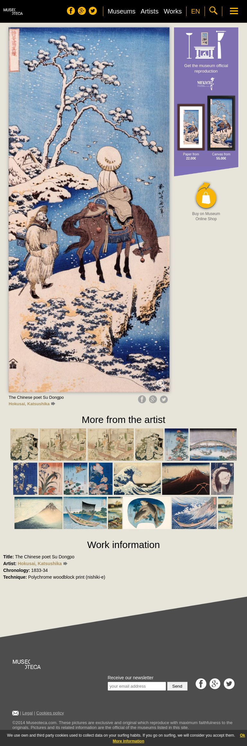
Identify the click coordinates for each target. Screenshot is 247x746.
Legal (27, 713)
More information (128, 741)
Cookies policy (50, 713)
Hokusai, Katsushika (32, 403)
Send (177, 686)
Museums (122, 11)
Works (173, 11)
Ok (242, 735)
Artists (150, 11)
